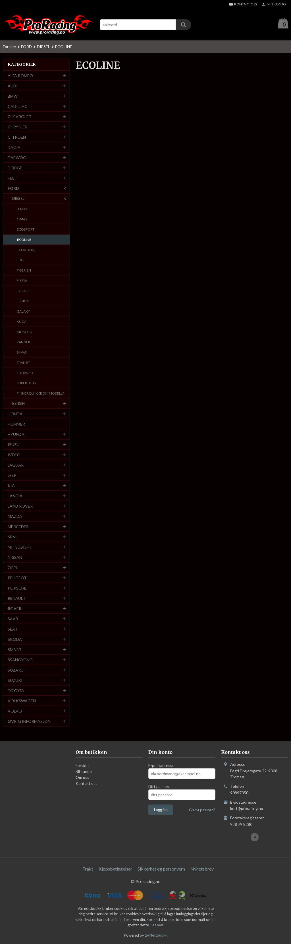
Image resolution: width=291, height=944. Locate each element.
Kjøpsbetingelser (115, 869)
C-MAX (22, 219)
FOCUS (22, 291)
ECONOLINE (26, 250)
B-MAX (22, 209)
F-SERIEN (24, 270)
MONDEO (24, 332)
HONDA (15, 414)
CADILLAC (17, 106)
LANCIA (15, 496)
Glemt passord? (202, 810)
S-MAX (22, 352)
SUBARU (16, 670)
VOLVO (15, 711)
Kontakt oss (86, 783)
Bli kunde (84, 771)
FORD (13, 188)
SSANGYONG (20, 660)
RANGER (23, 342)
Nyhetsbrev (202, 869)
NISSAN (15, 557)
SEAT (13, 629)
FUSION (23, 301)
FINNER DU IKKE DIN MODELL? (40, 393)
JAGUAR (16, 465)
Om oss (82, 777)
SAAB (13, 619)
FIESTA (22, 281)
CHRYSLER (18, 127)
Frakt (87, 869)
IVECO (14, 455)
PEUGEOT (17, 578)
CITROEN (17, 137)
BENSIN (18, 403)
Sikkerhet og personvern (161, 869)
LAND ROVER (20, 506)
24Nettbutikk (156, 935)
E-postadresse (161, 765)
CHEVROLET (20, 116)
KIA (11, 485)
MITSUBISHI (19, 547)
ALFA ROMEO (20, 75)
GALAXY (23, 311)
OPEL (13, 567)
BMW (13, 96)
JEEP (12, 475)
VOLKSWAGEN (22, 701)
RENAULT (17, 598)
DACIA (14, 147)
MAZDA (15, 516)
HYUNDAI (17, 434)
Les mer (157, 925)
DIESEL (18, 198)
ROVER (14, 608)
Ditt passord (159, 786)
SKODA (15, 639)
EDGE (21, 260)
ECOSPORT (25, 229)
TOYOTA (16, 690)
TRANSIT (23, 363)
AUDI (13, 86)
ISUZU (14, 444)
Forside (9, 46)
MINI (12, 537)
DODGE (15, 168)
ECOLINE (24, 240)
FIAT (12, 178)
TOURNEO (25, 373)
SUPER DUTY (26, 383)
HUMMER (16, 424)
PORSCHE (17, 588)
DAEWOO (17, 157)
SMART (15, 649)
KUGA (21, 322)
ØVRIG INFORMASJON (29, 721)
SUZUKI (15, 680)
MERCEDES (18, 526)
